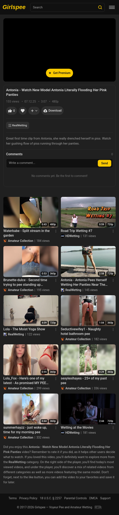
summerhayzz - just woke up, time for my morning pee (25, 429)
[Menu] (111, 7)
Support (105, 498)
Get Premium (59, 73)
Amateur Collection (20, 240)
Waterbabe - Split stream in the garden (26, 233)
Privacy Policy (28, 498)
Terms (12, 498)
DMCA (93, 498)
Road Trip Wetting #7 (76, 231)
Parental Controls (75, 498)
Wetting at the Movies (77, 427)
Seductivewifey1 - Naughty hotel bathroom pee (81, 331)
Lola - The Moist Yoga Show (24, 329)
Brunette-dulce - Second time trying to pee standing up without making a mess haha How (25, 282)
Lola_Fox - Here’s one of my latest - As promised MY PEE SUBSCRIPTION (24, 381)
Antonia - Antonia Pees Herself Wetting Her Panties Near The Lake (84, 282)
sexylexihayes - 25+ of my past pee (84, 380)
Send (104, 163)
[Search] (100, 7)
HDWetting (72, 236)
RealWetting (17, 125)
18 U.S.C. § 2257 (51, 498)
